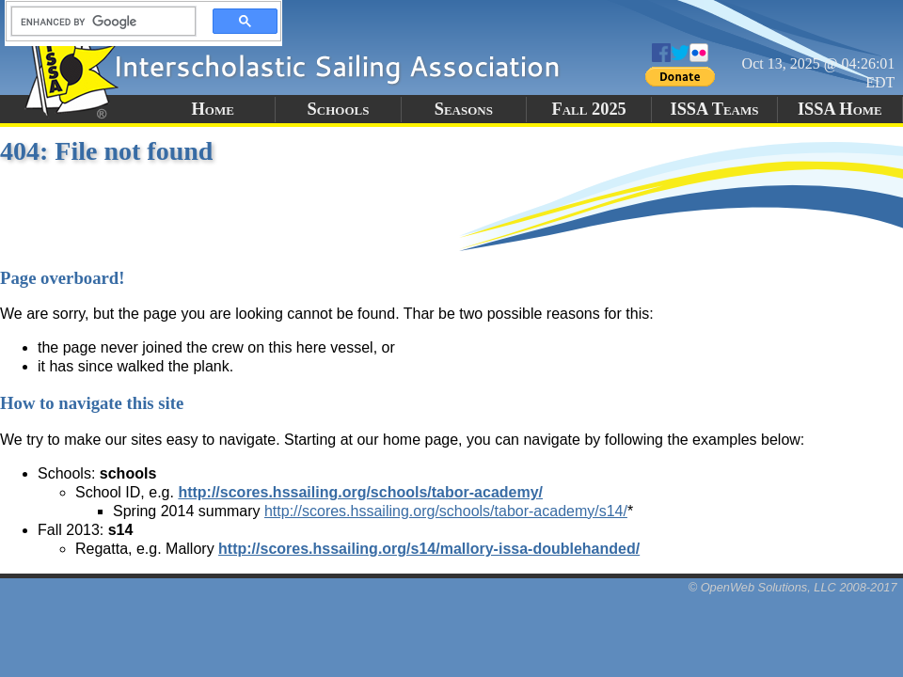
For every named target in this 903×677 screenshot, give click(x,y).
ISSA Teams (714, 109)
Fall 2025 (588, 109)
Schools (339, 109)
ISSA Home (840, 109)
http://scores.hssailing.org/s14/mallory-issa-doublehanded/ (429, 549)
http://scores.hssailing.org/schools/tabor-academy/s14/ (445, 511)
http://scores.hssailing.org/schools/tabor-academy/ (360, 492)
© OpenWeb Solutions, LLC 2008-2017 (793, 587)
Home (212, 109)
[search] (98, 21)
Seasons (464, 109)
